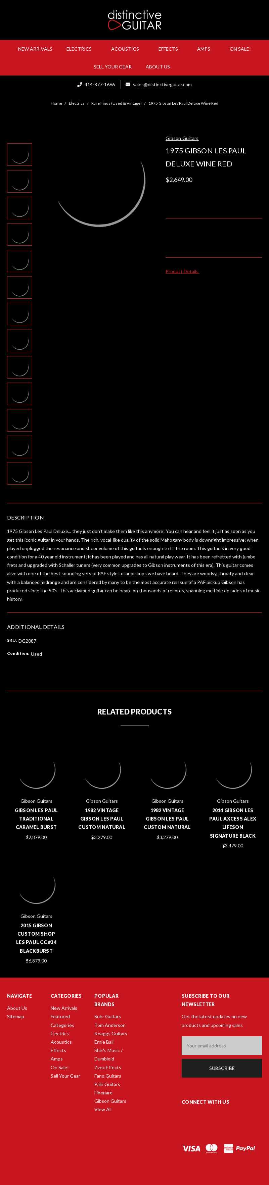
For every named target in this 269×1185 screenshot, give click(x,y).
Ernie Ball (104, 1042)
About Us (160, 66)
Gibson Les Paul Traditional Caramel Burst (36, 818)
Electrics (81, 49)
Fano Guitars (107, 1076)
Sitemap (15, 1016)
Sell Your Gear (113, 66)
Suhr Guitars (107, 1016)
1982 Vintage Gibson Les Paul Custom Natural (101, 818)
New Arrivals (35, 49)
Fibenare (103, 1092)
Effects (171, 49)
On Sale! (240, 49)
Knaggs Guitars (110, 1033)
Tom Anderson (110, 1025)
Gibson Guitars (110, 1101)
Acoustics (127, 49)
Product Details (184, 271)
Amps (206, 49)
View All (102, 1109)
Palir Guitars (107, 1084)
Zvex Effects (107, 1067)
